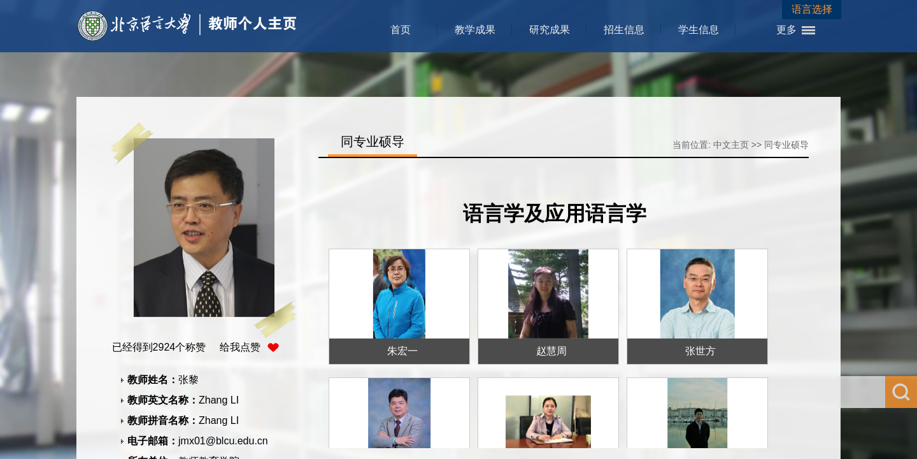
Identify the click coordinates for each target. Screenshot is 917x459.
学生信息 (698, 29)
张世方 (700, 351)
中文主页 (731, 145)
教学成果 (475, 29)
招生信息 (624, 29)
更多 (786, 29)
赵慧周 (551, 351)
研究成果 (549, 29)
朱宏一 (402, 351)
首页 (400, 29)
